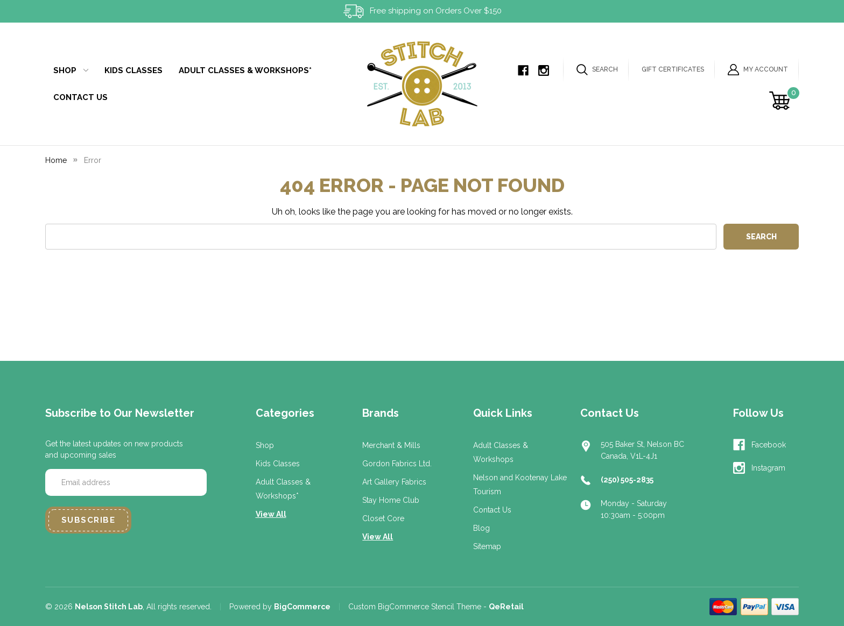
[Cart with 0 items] (781, 100)
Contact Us (80, 97)
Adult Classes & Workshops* (245, 70)
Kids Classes (133, 70)
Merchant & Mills (391, 445)
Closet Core (383, 518)
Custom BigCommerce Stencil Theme (414, 606)
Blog (481, 528)
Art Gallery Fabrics (394, 482)
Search (597, 69)
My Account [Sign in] (758, 69)
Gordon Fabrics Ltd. (397, 463)
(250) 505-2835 (627, 479)
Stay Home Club (390, 500)
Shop (70, 70)
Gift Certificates (673, 69)
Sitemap (487, 546)
